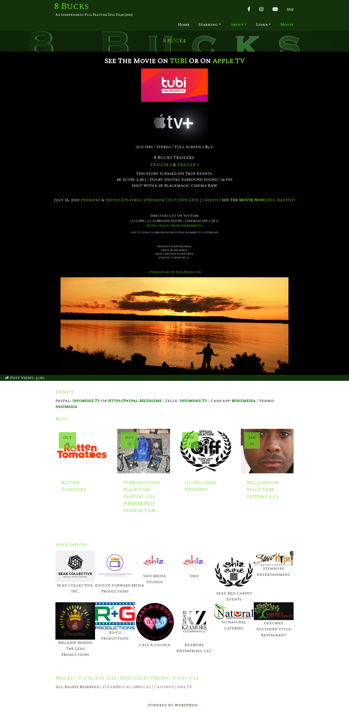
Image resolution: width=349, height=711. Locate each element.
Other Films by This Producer (174, 272)
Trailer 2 (161, 164)
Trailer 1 (188, 164)
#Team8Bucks (117, 687)
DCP (172, 200)
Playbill (133, 200)
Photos (113, 200)
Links (263, 25)
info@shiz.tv (86, 401)
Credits (210, 200)
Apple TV (228, 61)
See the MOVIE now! (243, 200)
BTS (195, 200)
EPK (184, 200)
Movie (287, 25)
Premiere (91, 200)
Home (184, 25)
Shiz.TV (184, 687)
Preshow (155, 200)
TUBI (178, 61)
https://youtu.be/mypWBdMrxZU (174, 225)
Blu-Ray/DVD (281, 200)
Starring (210, 25)
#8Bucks (142, 687)
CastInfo (164, 687)
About (238, 25)
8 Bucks (71, 6)
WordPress (186, 705)
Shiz (290, 9)
